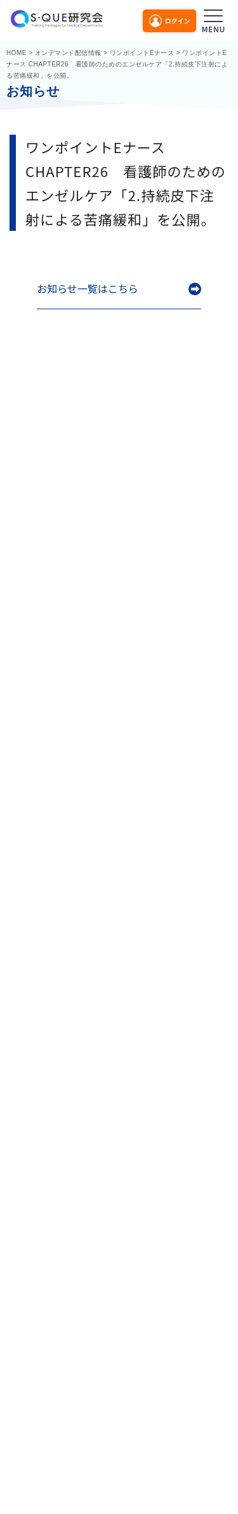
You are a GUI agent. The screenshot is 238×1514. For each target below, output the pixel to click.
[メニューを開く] (213, 19)
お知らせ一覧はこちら (87, 288)
